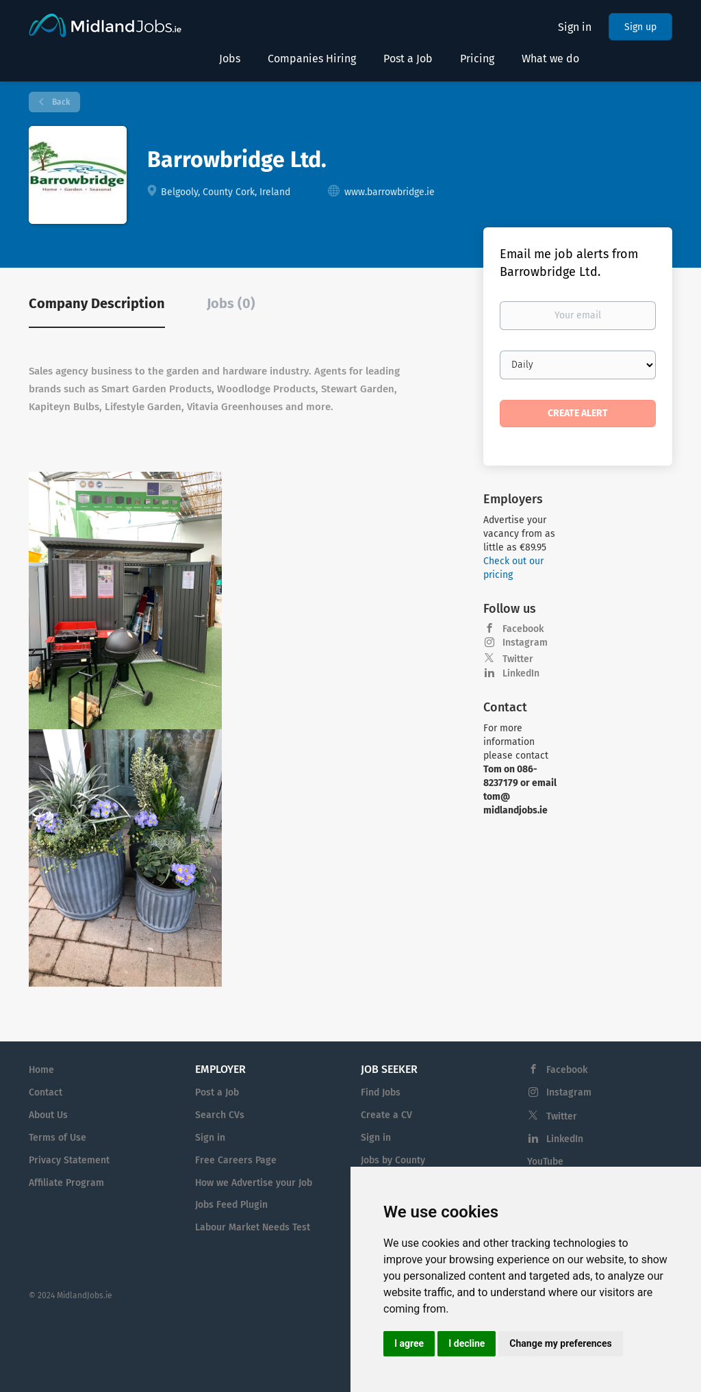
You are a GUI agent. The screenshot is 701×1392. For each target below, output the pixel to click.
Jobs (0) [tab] (231, 303)
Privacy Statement (69, 1160)
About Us (48, 1115)
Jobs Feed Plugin (231, 1205)
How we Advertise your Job (253, 1183)
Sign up (640, 27)
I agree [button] (409, 1343)
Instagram (525, 642)
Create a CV (386, 1115)
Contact (45, 1092)
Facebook (523, 629)
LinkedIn (520, 673)
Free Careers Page (236, 1160)
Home (41, 1070)
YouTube (545, 1161)
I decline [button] (466, 1343)
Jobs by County (393, 1160)
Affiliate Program (66, 1183)
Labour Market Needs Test (252, 1227)
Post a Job (217, 1092)
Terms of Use (57, 1137)
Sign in (574, 27)
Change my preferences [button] (560, 1343)
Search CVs (219, 1115)
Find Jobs (380, 1092)
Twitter (517, 659)
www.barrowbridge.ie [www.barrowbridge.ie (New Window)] (389, 192)
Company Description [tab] (97, 303)
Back (60, 102)
